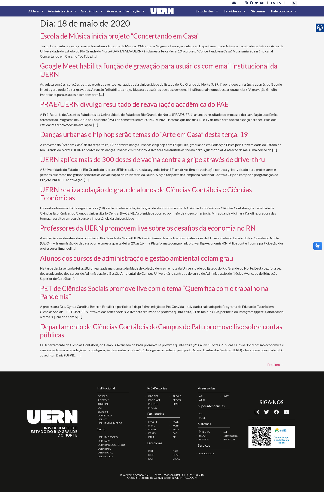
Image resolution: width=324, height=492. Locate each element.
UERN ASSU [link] (104, 441)
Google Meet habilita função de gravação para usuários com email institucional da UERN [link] (158, 70)
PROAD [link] (177, 396)
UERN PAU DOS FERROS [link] (111, 444)
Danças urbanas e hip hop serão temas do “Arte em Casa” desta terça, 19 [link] (144, 134)
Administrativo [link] (62, 11)
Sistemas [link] (258, 11)
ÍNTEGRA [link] (204, 431)
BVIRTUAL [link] (229, 439)
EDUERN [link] (103, 411)
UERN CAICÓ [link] (105, 456)
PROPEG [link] (153, 404)
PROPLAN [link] (154, 400)
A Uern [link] (35, 11)
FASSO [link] (152, 433)
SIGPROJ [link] (204, 439)
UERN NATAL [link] (105, 452)
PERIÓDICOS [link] (206, 453)
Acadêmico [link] (91, 11)
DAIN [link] (151, 458)
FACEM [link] (152, 421)
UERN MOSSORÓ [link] (108, 437)
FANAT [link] (152, 429)
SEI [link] (225, 431)
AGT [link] (226, 396)
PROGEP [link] (153, 396)
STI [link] (200, 414)
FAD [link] (175, 433)
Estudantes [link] (207, 11)
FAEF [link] (176, 425)
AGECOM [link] (103, 400)
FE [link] (174, 437)
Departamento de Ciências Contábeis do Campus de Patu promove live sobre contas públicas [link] (161, 330)
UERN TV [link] (103, 419)
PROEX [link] (177, 400)
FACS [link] (176, 429)
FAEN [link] (176, 421)
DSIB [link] (175, 451)
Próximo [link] (275, 364)
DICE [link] (151, 454)
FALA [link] (151, 437)
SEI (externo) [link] (230, 435)
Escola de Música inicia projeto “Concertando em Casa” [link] (120, 36)
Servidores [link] (234, 11)
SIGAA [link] (202, 435)
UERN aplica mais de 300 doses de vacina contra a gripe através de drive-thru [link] (152, 159)
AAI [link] (201, 396)
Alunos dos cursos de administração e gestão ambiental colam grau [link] (136, 258)
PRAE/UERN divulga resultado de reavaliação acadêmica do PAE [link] (134, 104)
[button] (294, 3)
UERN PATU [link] (104, 448)
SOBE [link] (202, 417)
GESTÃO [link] (103, 396)
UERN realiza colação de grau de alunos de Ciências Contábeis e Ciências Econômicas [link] (146, 193)
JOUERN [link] (103, 404)
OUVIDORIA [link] (105, 415)
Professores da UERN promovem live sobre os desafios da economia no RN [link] (148, 228)
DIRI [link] (150, 451)
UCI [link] (100, 407)
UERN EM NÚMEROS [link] (110, 423)
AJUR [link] (202, 400)
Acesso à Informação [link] (125, 11)
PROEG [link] (152, 407)
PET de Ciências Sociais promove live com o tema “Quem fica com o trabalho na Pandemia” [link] (154, 292)
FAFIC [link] (151, 425)
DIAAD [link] (176, 458)
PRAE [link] (176, 404)
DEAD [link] (176, 454)
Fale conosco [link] (283, 11)
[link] (234, 2)
